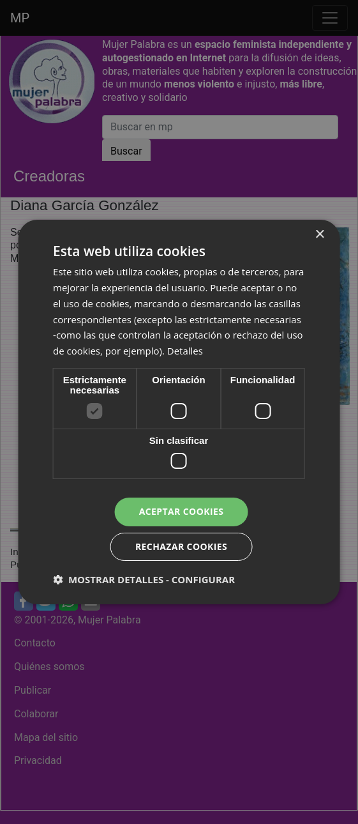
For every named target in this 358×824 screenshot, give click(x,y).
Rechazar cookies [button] (181, 546)
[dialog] (179, 412)
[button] (144, 579)
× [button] (319, 235)
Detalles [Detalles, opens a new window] (185, 350)
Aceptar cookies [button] (181, 511)
